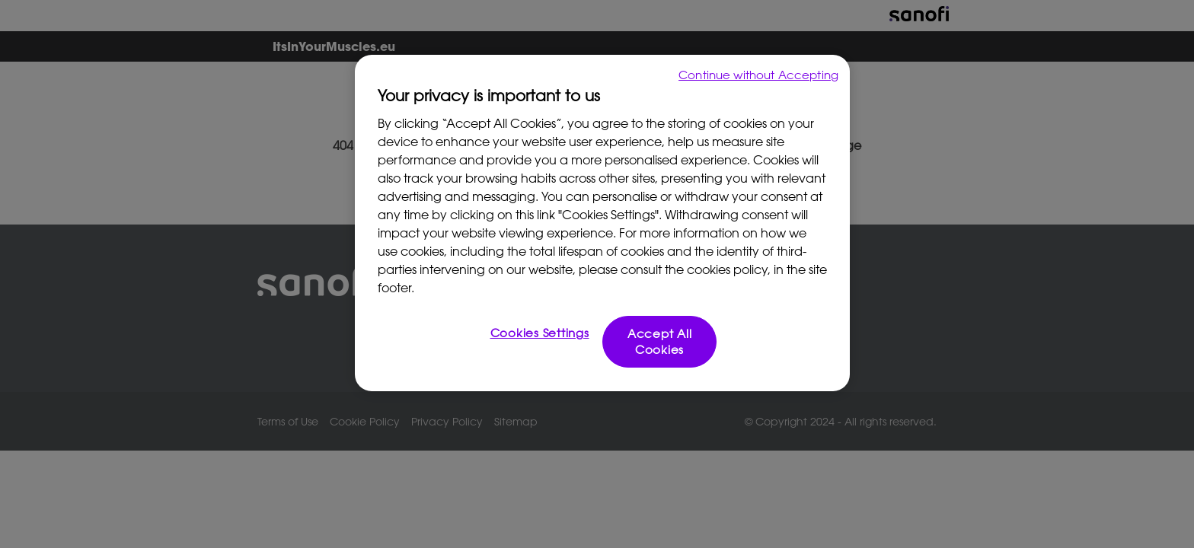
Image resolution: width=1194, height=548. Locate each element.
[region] (602, 223)
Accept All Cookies (659, 341)
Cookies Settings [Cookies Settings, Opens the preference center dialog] (539, 332)
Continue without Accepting (758, 74)
